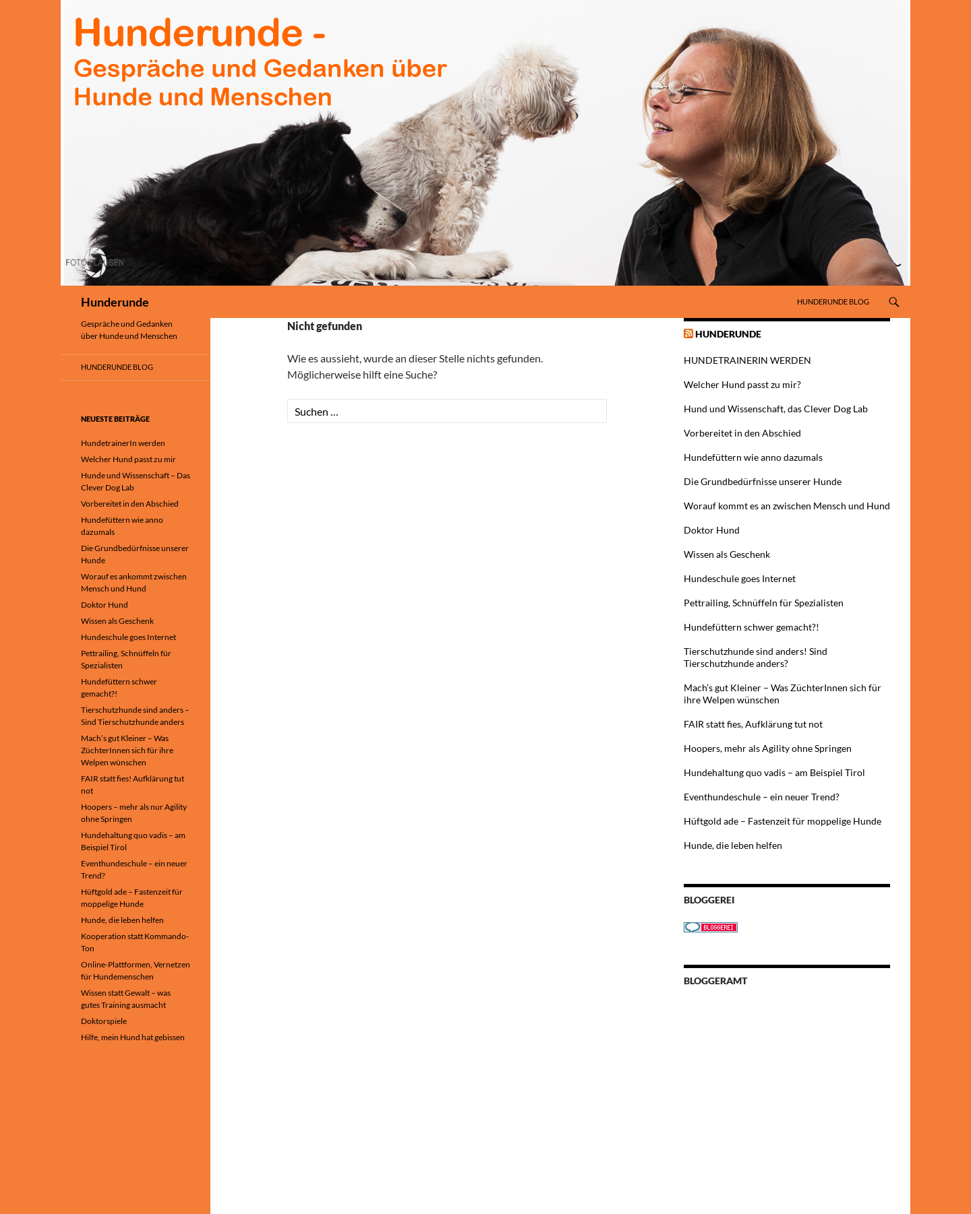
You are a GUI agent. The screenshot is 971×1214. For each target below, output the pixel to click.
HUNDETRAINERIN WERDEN (747, 360)
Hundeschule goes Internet (740, 578)
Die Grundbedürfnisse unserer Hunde (763, 481)
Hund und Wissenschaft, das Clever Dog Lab (776, 408)
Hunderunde (115, 301)
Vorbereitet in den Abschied (742, 433)
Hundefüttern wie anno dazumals (753, 457)
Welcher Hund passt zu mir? (742, 384)
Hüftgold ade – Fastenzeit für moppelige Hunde (782, 821)
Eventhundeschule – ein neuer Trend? (762, 796)
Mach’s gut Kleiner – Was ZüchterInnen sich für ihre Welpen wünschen (127, 750)
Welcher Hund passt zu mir (128, 459)
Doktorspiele (104, 1021)
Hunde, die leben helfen (733, 845)
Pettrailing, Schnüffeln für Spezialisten (764, 602)
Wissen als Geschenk (727, 554)
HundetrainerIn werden (123, 443)
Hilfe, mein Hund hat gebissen (133, 1037)
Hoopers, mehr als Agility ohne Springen (768, 748)
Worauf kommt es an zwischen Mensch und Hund (787, 505)
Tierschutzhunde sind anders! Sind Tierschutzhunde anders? (755, 657)
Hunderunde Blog (833, 301)
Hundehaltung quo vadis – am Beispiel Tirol (774, 772)
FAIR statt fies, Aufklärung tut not (753, 724)
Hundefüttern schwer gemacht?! (751, 627)
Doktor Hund (712, 530)
